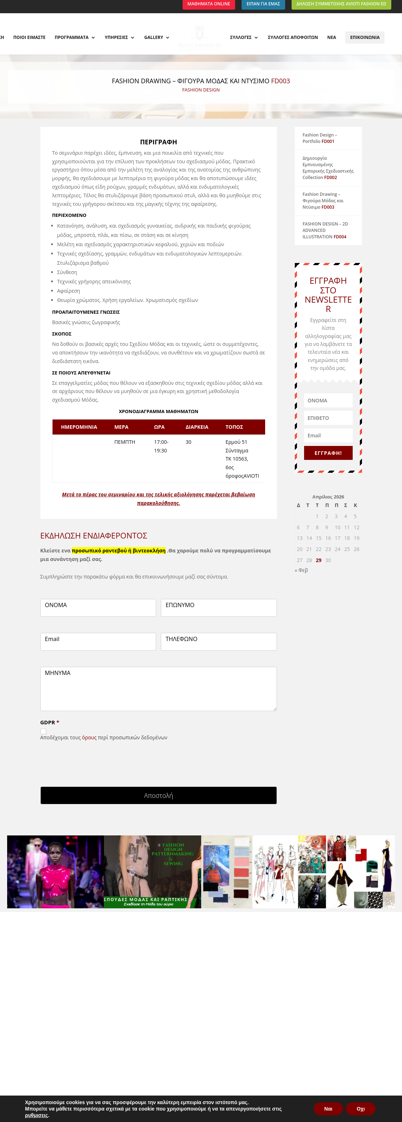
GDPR (49, 722)
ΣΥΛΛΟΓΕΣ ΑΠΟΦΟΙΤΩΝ (292, 37)
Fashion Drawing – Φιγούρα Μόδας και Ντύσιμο (323, 200)
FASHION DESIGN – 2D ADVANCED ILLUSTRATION (325, 230)
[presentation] (94, 762)
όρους (89, 737)
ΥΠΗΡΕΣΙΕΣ (118, 37)
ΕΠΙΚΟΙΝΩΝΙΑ (363, 37)
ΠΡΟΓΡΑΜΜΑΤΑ (73, 37)
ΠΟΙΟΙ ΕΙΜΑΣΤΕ (31, 37)
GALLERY (155, 37)
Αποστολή (158, 795)
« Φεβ (301, 570)
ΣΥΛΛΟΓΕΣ (239, 37)
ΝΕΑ (330, 37)
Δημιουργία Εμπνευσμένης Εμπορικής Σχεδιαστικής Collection (328, 167)
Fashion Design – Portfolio (320, 138)
